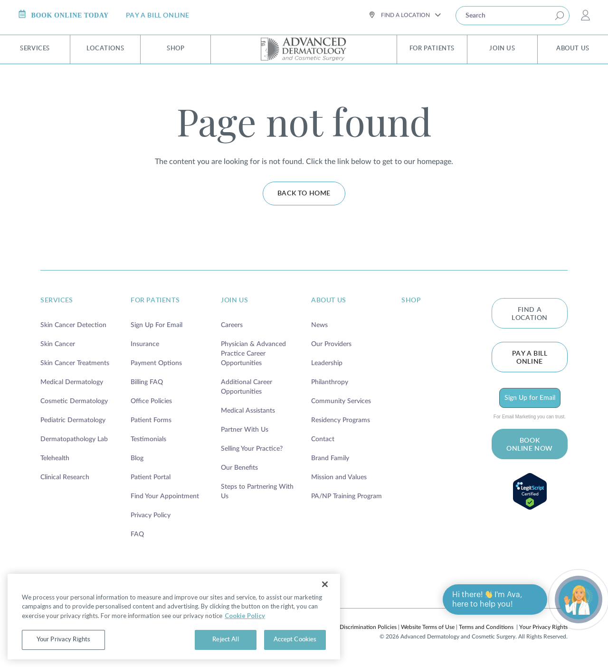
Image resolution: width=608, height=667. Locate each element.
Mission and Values (339, 477)
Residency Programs (340, 420)
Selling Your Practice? (252, 448)
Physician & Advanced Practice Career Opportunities (253, 354)
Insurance (145, 344)
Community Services (341, 401)
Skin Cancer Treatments (74, 363)
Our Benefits (239, 467)
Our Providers (331, 344)
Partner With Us (244, 429)
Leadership (326, 363)
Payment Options (156, 363)
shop (411, 300)
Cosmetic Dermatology (74, 401)
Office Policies (151, 401)
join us (234, 300)
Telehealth (54, 458)
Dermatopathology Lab (74, 439)
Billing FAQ (147, 382)
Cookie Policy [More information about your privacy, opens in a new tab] (245, 615)
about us (328, 300)
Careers (232, 325)
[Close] (324, 584)
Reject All (225, 640)
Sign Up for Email (529, 398)
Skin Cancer (57, 344)
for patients (155, 300)
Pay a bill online (530, 357)
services (56, 300)
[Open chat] (578, 599)
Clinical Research (64, 477)
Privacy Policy (151, 515)
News (319, 325)
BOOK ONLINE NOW (529, 444)
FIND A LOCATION (530, 314)
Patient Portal (151, 477)
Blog (137, 458)
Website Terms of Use (428, 627)
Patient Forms (151, 420)
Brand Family (330, 458)
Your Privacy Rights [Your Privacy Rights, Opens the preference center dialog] (63, 640)
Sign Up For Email (156, 325)
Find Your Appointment (165, 496)
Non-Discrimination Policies (362, 627)
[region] (174, 616)
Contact (322, 439)
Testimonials (148, 439)
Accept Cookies (295, 640)
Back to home (304, 193)
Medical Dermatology (71, 382)
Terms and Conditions (486, 627)
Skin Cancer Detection (73, 325)
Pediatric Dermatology (72, 420)
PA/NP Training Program (346, 496)
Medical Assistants (248, 410)
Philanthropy (329, 382)
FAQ (137, 534)
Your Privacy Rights (543, 627)
